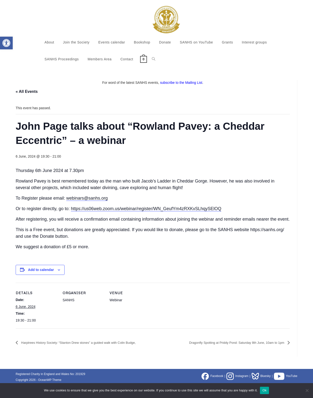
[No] (306, 390)
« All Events (27, 91)
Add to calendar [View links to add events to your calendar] (41, 270)
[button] (6, 43)
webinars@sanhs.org (87, 198)
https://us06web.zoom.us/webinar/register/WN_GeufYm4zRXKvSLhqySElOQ (146, 208)
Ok (264, 390)
